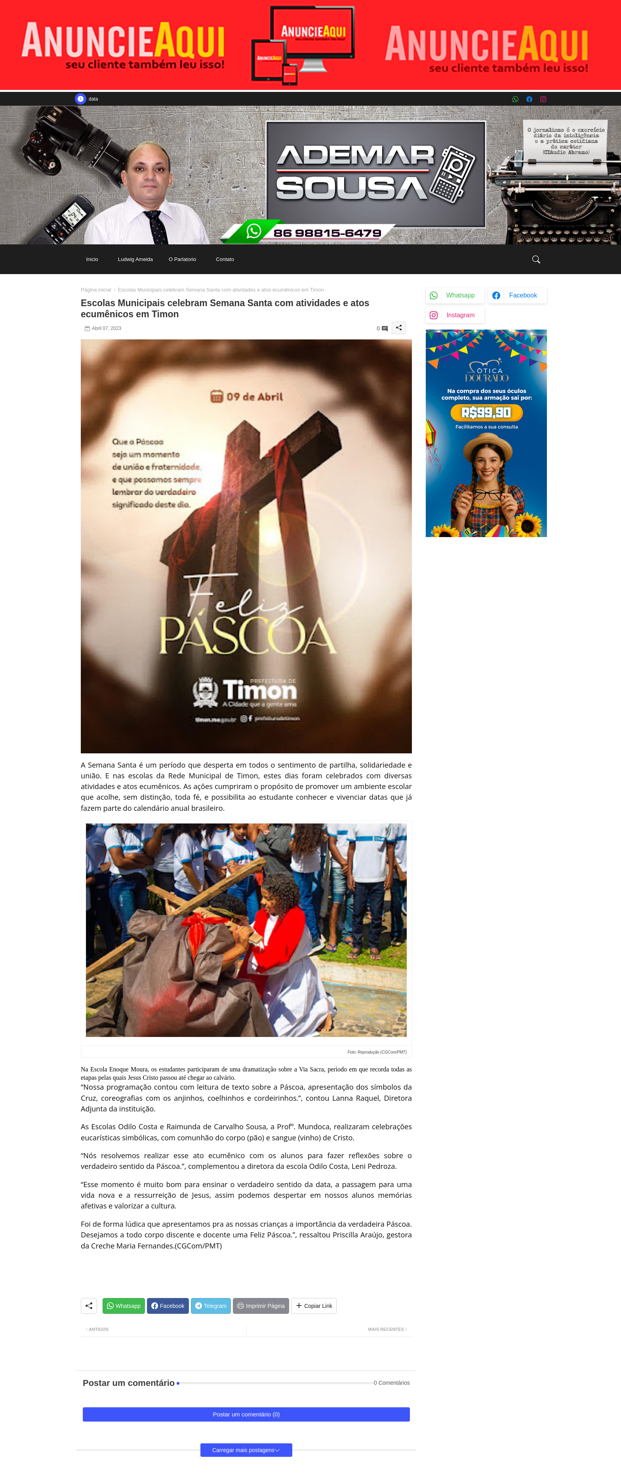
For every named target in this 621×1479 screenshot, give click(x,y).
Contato (225, 259)
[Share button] (314, 1306)
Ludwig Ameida (135, 259)
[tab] (92, 259)
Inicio (92, 259)
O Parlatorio (182, 259)
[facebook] (529, 99)
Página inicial (96, 290)
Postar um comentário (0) (246, 1414)
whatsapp (460, 295)
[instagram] (543, 99)
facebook (523, 295)
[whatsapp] (515, 99)
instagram (460, 315)
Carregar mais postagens (243, 1450)
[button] (536, 259)
